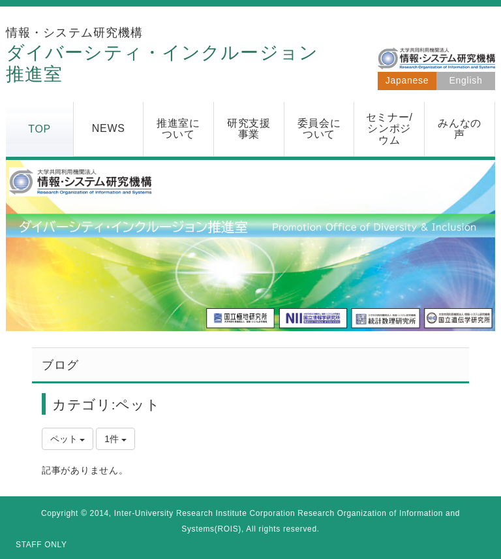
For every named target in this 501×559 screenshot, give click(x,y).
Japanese (407, 80)
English (466, 80)
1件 (115, 439)
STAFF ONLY (41, 544)
